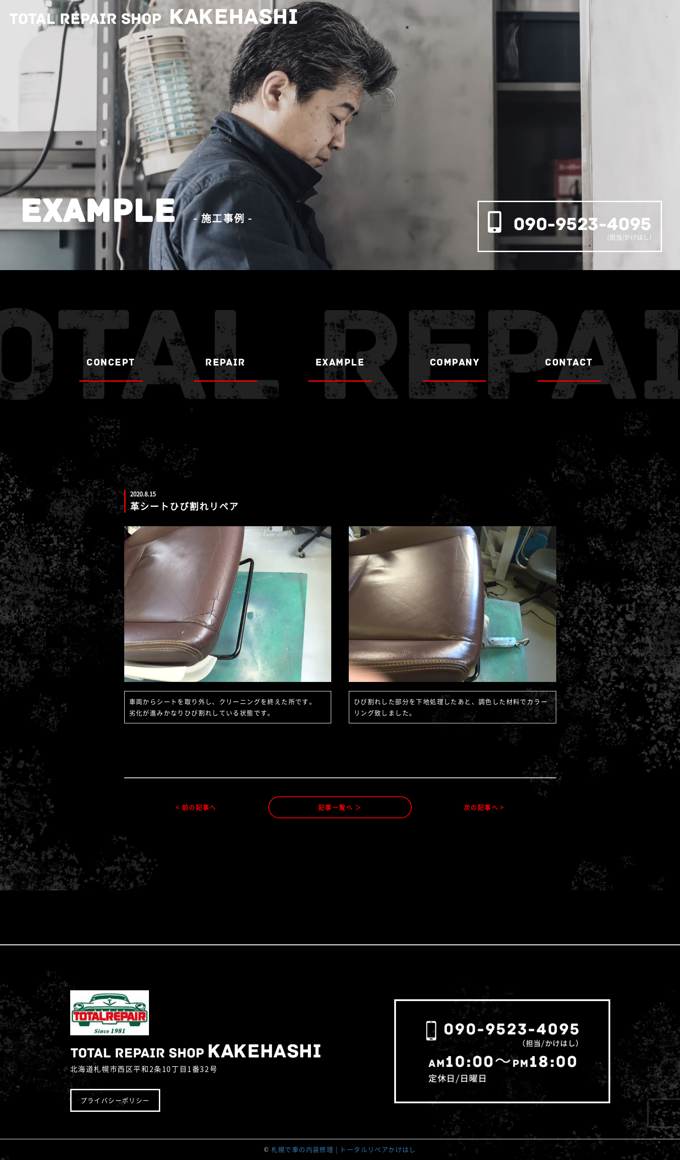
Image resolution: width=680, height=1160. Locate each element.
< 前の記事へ (196, 807)
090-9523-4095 (582, 223)
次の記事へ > (484, 807)
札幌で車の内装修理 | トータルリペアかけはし (343, 1149)
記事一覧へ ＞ (340, 807)
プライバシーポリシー (115, 1100)
